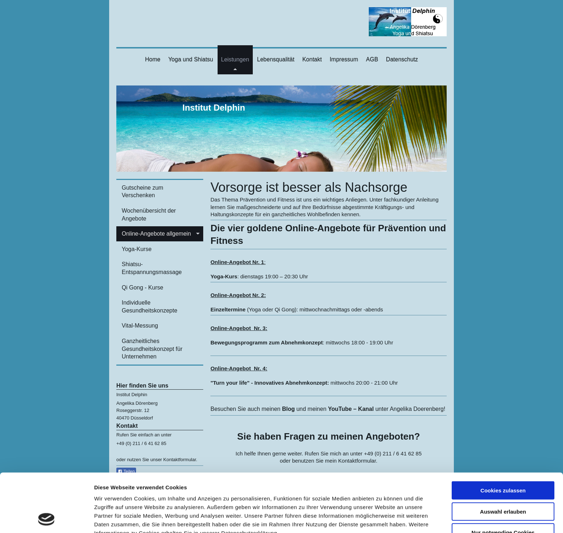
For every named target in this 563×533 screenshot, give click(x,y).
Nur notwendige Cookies (503, 477)
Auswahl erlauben (503, 457)
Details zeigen (382, 519)
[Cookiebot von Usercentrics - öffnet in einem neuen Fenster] (46, 519)
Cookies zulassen (503, 435)
